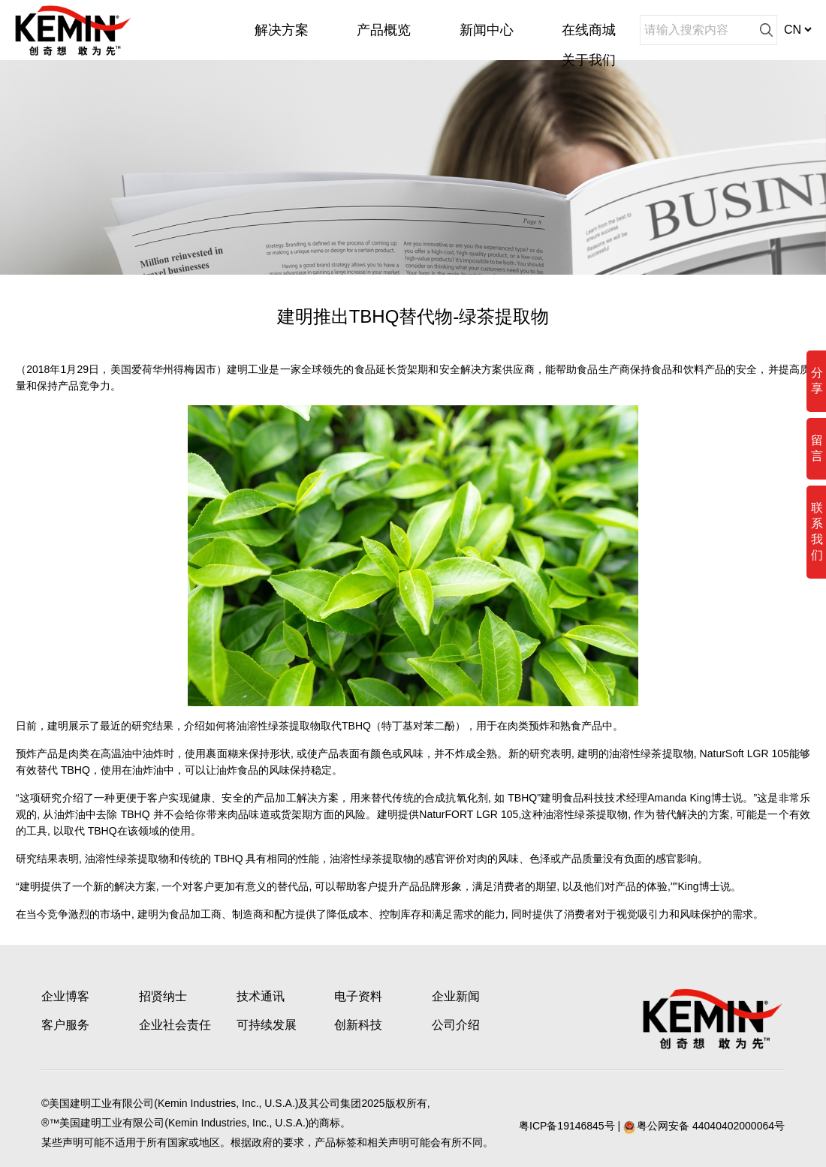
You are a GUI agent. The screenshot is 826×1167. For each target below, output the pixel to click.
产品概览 (384, 30)
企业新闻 (456, 996)
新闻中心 (487, 30)
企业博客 (65, 996)
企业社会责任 (175, 1024)
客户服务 (65, 1024)
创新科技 (358, 1024)
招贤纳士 (163, 996)
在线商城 (589, 30)
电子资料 (358, 996)
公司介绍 (456, 1024)
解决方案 (282, 30)
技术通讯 (261, 996)
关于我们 (589, 60)
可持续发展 (267, 1024)
